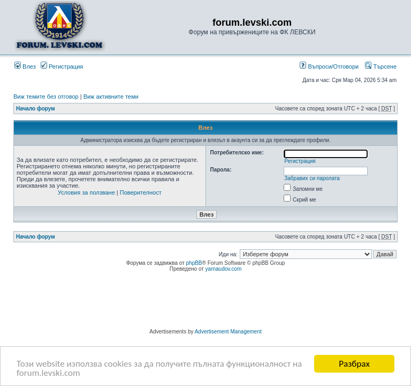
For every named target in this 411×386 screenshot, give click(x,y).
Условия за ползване (86, 192)
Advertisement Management (228, 332)
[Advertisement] (205, 302)
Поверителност (141, 192)
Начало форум (35, 109)
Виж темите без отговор (46, 96)
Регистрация (62, 66)
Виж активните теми (111, 96)
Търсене (381, 66)
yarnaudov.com (224, 269)
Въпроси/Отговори (329, 66)
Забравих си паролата (312, 178)
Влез (25, 66)
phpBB (194, 263)
